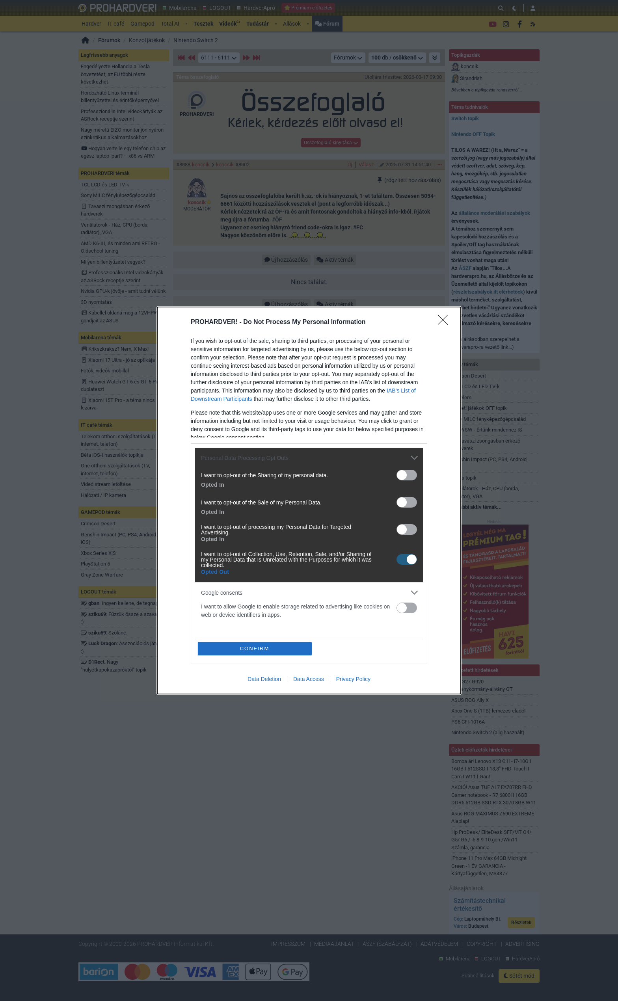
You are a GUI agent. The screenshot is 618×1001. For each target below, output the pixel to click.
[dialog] (309, 500)
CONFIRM (255, 648)
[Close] (445, 322)
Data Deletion (264, 679)
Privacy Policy (353, 679)
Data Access (308, 679)
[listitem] (309, 458)
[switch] (406, 475)
